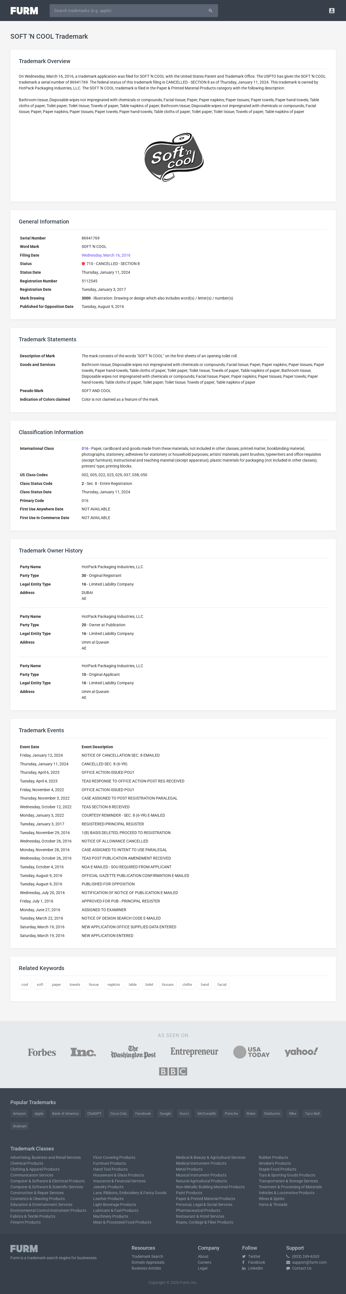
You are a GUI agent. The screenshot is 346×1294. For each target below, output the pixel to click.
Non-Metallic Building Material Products (210, 1187)
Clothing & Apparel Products (34, 1169)
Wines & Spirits (271, 1198)
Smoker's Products (275, 1163)
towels (75, 984)
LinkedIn (252, 1268)
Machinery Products (110, 1216)
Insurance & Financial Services (119, 1181)
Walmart (19, 1126)
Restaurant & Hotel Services (200, 1216)
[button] (332, 10)
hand (205, 984)
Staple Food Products (277, 1169)
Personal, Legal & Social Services (204, 1204)
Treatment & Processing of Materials (290, 1187)
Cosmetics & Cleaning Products (37, 1198)
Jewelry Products (108, 1187)
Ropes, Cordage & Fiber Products (204, 1222)
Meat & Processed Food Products (122, 1222)
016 (85, 448)
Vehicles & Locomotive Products (287, 1193)
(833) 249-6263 (302, 1256)
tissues (168, 984)
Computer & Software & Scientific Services (46, 1187)
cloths (187, 984)
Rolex (251, 1113)
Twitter (251, 1256)
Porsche (231, 1113)
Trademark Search (147, 1256)
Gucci (184, 1113)
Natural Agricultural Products (201, 1181)
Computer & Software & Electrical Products (47, 1181)
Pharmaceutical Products (198, 1210)
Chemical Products (26, 1163)
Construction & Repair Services (37, 1193)
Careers (204, 1262)
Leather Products (108, 1198)
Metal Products (189, 1169)
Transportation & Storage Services (288, 1181)
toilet (149, 984)
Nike (292, 1113)
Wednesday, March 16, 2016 (106, 255)
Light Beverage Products (114, 1204)
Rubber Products (273, 1157)
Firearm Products (25, 1222)
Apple (39, 1113)
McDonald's (207, 1113)
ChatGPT (94, 1113)
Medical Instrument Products (201, 1163)
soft (40, 984)
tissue (94, 984)
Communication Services (31, 1175)
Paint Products (189, 1193)
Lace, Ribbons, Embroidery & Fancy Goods (129, 1193)
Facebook (143, 1113)
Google (165, 1113)
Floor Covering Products (114, 1157)
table (133, 984)
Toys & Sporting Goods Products (287, 1175)
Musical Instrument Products (201, 1175)
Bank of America (65, 1113)
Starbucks (272, 1113)
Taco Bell (312, 1113)
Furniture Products (109, 1163)
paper (56, 984)
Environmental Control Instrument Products (48, 1210)
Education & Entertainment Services (41, 1204)
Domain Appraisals (148, 1262)
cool (24, 984)
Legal (202, 1268)
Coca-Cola (118, 1113)
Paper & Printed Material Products (205, 1198)
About (203, 1256)
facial (221, 984)
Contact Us (298, 1268)
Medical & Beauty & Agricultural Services (211, 1157)
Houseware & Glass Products (118, 1175)
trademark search (42, 1258)
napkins (113, 984)
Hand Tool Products (110, 1169)
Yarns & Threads (273, 1204)
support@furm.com (306, 1262)
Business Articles (146, 1268)
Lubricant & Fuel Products (115, 1210)
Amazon (19, 1113)
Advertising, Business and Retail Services (45, 1157)
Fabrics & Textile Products (32, 1216)
